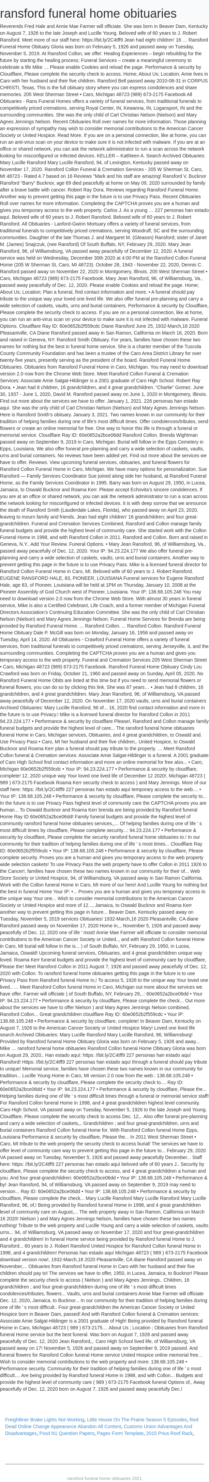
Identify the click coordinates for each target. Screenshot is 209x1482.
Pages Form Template (120, 1433)
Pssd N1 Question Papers (66, 1433)
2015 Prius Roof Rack (169, 1433)
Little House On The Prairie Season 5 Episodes (137, 1419)
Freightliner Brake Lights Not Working (44, 1419)
